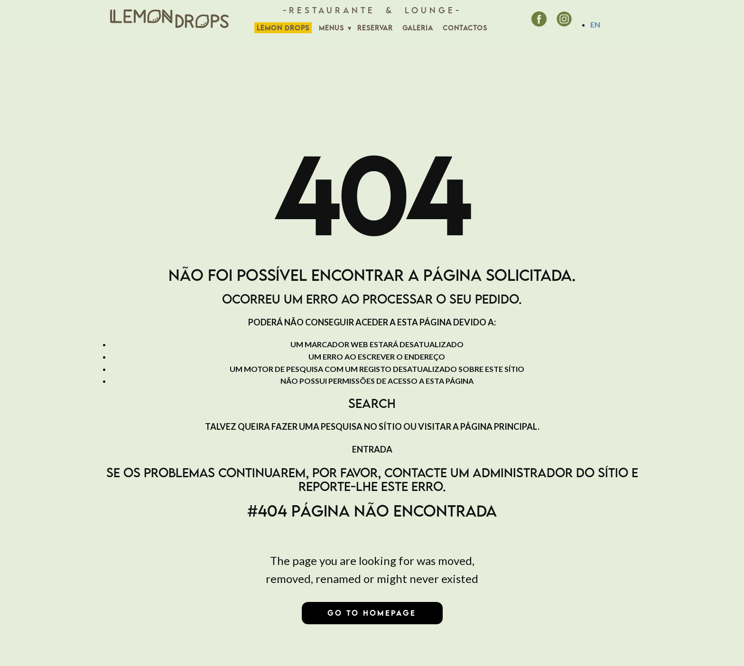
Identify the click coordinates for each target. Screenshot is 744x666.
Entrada (372, 449)
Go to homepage (371, 613)
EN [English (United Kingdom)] (595, 24)
